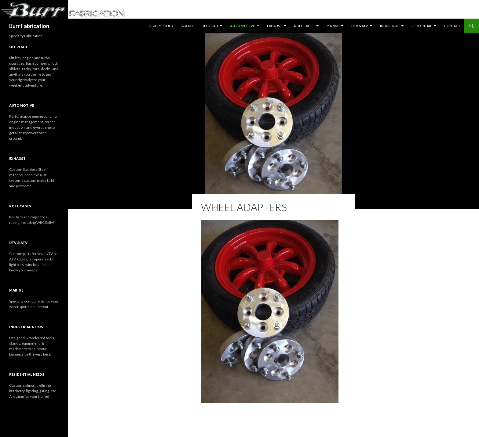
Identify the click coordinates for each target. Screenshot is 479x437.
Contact (452, 26)
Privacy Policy (161, 26)
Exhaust (274, 26)
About (187, 26)
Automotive (242, 26)
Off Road (209, 26)
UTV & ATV (359, 26)
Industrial (389, 26)
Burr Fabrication (29, 26)
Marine (333, 26)
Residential (421, 26)
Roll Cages (304, 26)
